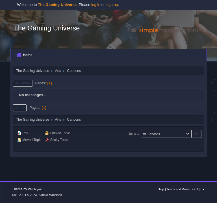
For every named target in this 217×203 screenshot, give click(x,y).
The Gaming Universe (47, 28)
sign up (112, 5)
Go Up (20, 107)
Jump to (134, 133)
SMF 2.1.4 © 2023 (24, 195)
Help (161, 189)
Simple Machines (50, 195)
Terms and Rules (178, 189)
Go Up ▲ (198, 189)
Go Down (23, 83)
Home (24, 55)
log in (95, 5)
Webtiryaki (35, 189)
